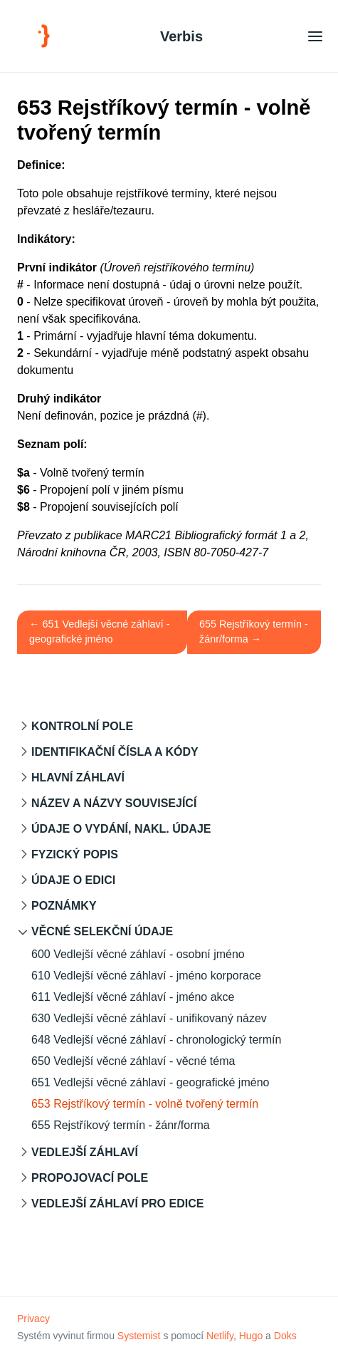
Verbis (181, 36)
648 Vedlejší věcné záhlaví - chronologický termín (156, 1040)
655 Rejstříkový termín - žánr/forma (120, 1125)
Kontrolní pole (82, 726)
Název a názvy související (113, 803)
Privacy (33, 1318)
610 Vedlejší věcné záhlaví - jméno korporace (146, 975)
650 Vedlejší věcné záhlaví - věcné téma (133, 1061)
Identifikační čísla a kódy (115, 752)
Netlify (219, 1335)
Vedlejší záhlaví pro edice (117, 1203)
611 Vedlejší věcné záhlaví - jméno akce (133, 997)
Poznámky (64, 906)
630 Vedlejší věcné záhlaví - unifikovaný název (149, 1018)
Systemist (139, 1335)
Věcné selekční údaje (102, 931)
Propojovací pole (89, 1178)
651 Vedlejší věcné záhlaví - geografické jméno (150, 1082)
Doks (285, 1335)
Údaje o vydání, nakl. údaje (121, 829)
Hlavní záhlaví (78, 777)
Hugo (251, 1335)
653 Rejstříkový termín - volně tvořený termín (144, 1104)
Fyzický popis (74, 854)
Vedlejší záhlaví (84, 1152)
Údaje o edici (73, 880)
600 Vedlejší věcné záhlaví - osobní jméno (138, 954)
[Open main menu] (315, 36)
